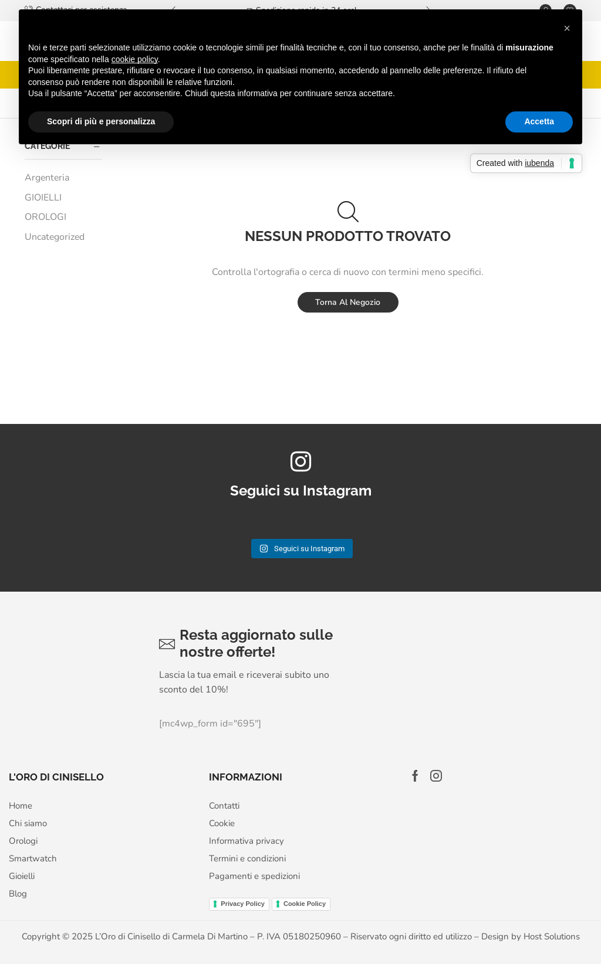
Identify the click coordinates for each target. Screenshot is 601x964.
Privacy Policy (243, 903)
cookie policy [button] (135, 59)
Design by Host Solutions (530, 936)
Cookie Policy (304, 903)
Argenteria (47, 177)
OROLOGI (45, 217)
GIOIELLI (43, 197)
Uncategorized (55, 236)
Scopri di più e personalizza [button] (101, 121)
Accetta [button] (539, 121)
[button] (567, 28)
